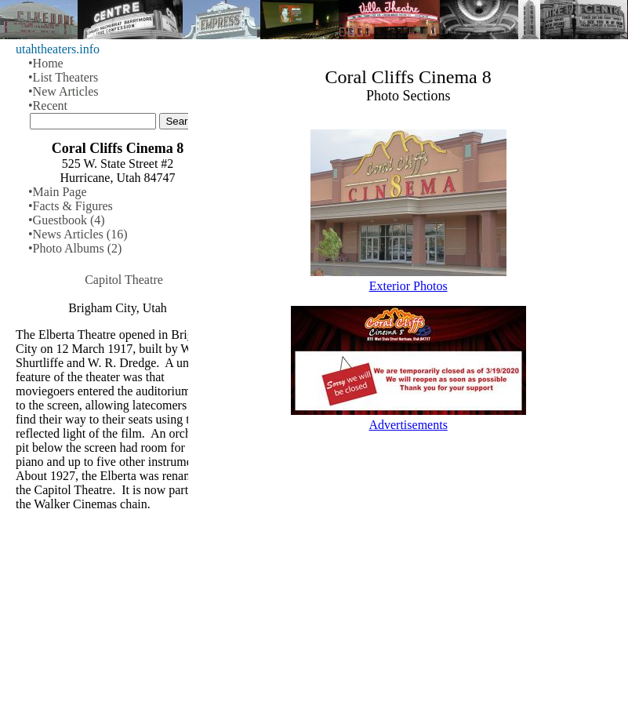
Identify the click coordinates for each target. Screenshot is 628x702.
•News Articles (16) (77, 234)
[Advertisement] (408, 579)
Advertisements (407, 424)
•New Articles (63, 91)
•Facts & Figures (70, 206)
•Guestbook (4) (66, 220)
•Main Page (57, 191)
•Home (46, 63)
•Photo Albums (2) (75, 248)
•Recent (47, 105)
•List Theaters (63, 77)
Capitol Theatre (124, 279)
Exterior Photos (408, 286)
